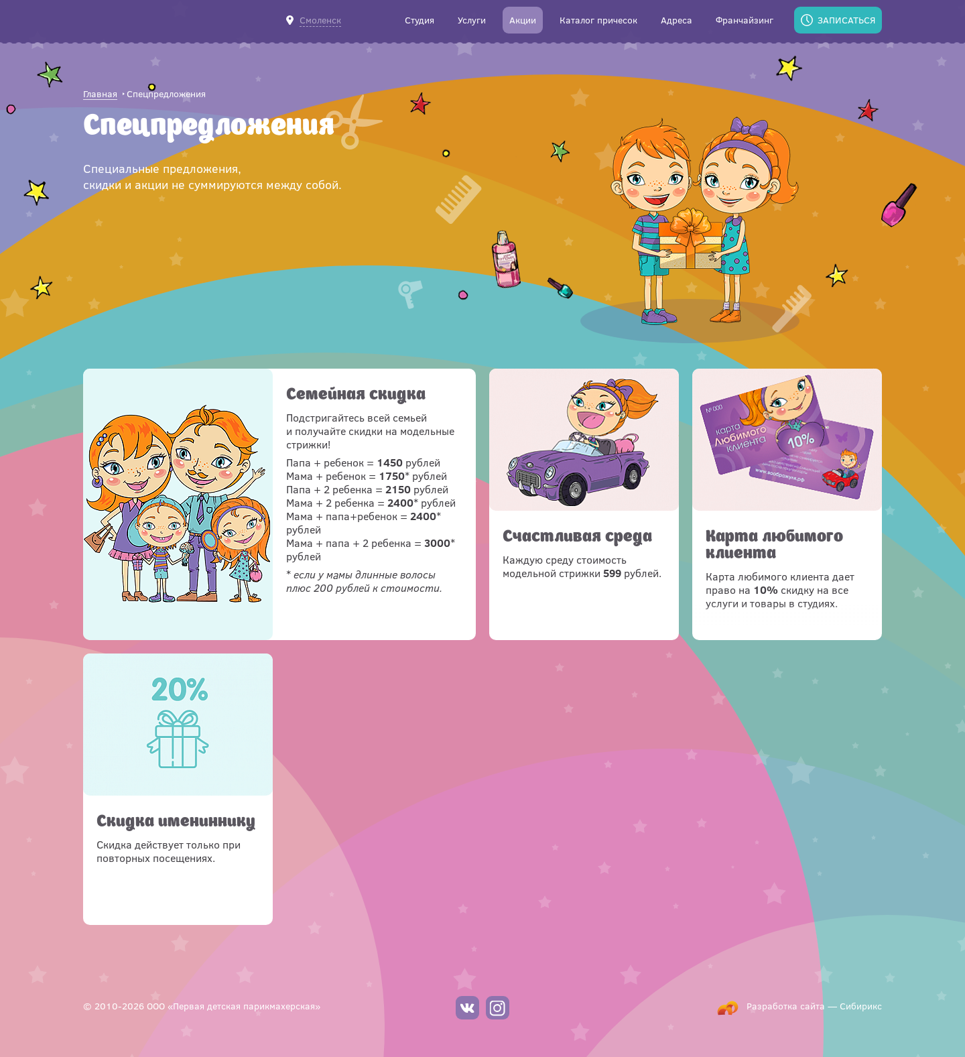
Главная (100, 94)
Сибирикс (861, 1005)
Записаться (846, 19)
